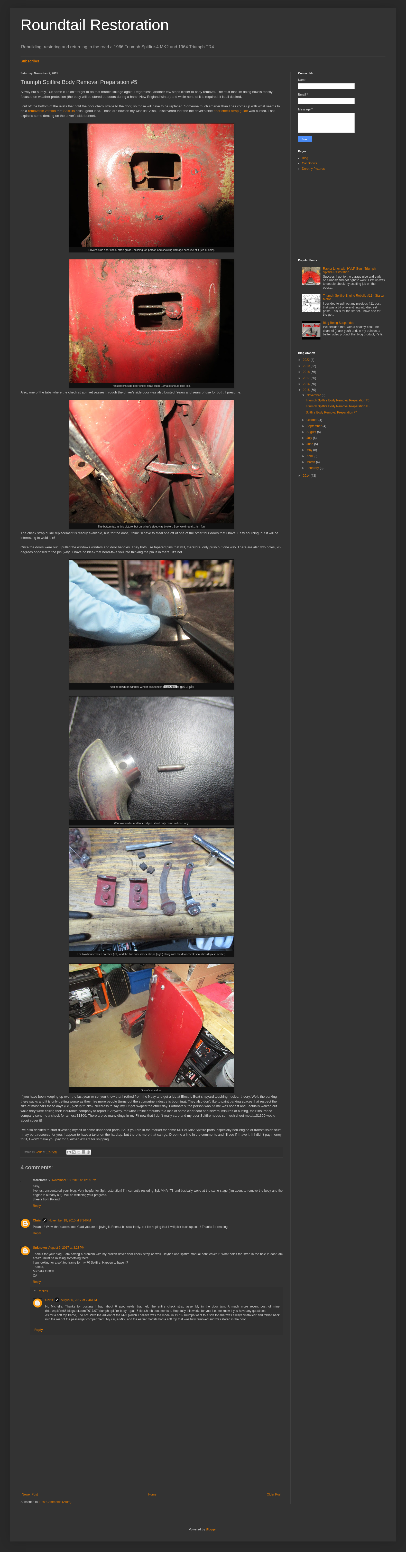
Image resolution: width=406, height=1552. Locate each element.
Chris (37, 1220)
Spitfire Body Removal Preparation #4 (331, 412)
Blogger (211, 1529)
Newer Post (30, 1494)
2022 (307, 360)
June (310, 444)
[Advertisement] (152, 1450)
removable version (42, 111)
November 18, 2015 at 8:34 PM (70, 1220)
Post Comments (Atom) (55, 1502)
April (310, 456)
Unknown (40, 1247)
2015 (307, 390)
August (312, 432)
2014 (307, 475)
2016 (307, 384)
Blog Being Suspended (338, 323)
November (314, 395)
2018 (307, 372)
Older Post (274, 1494)
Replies (43, 1291)
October (312, 420)
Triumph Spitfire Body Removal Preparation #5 (338, 406)
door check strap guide (231, 111)
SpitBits (69, 111)
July (310, 438)
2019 (307, 366)
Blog (305, 158)
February (313, 468)
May (310, 450)
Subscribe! (30, 61)
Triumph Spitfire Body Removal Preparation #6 (338, 400)
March (311, 462)
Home (152, 1494)
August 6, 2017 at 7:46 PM (79, 1300)
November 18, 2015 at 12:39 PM (74, 1180)
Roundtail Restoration (95, 24)
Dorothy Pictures (313, 169)
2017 (307, 378)
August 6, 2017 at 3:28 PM (66, 1247)
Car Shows (309, 163)
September (314, 426)
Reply (37, 1206)
